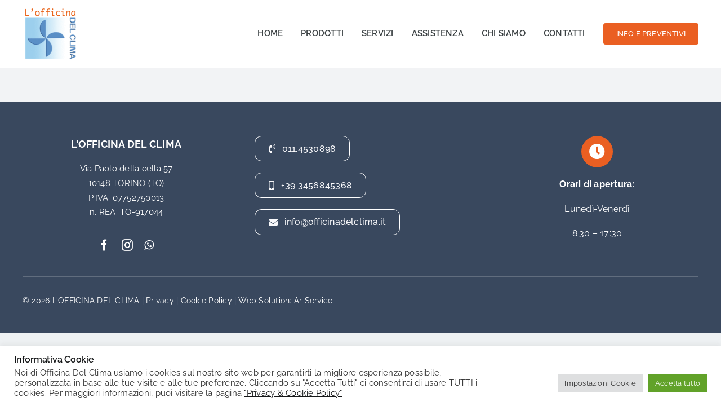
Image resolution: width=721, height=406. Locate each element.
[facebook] (104, 245)
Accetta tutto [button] (677, 383)
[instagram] (127, 245)
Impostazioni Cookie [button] (600, 383)
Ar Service (313, 300)
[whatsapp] (149, 245)
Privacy (160, 300)
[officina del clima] (51, 10)
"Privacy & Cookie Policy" (293, 393)
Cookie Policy (206, 300)
